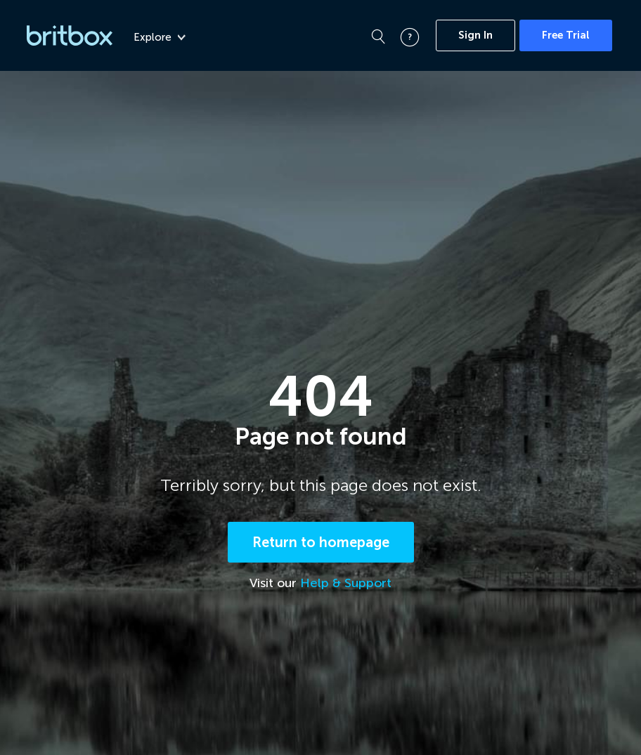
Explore (160, 37)
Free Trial (566, 35)
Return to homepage (320, 544)
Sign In (475, 35)
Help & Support (345, 585)
